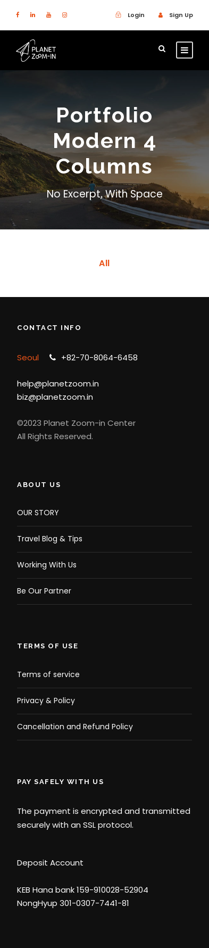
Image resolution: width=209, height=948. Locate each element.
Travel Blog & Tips (49, 538)
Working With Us (47, 564)
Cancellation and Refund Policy (75, 726)
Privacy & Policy (46, 700)
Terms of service (48, 674)
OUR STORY (38, 512)
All (104, 263)
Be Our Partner (44, 591)
